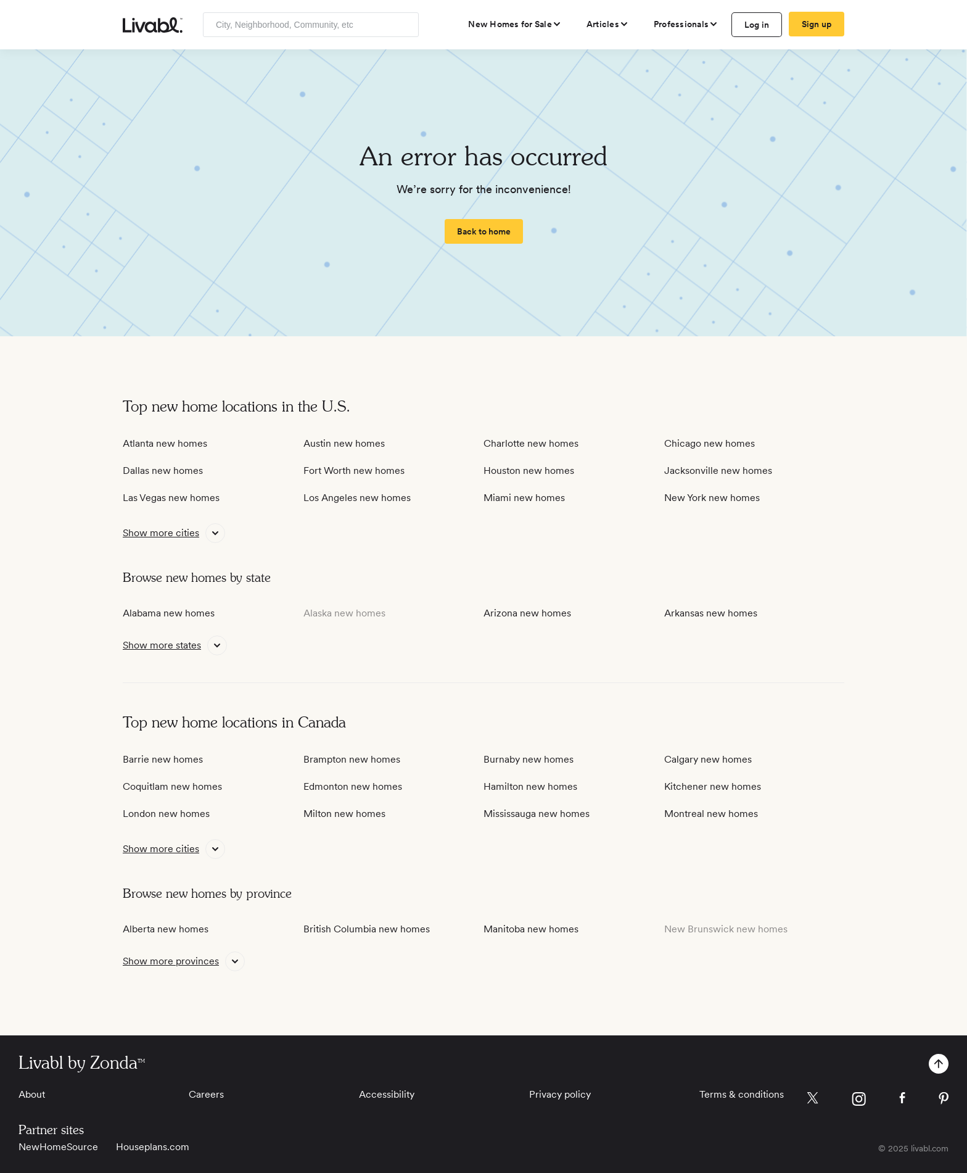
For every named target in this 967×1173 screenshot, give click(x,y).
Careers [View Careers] (206, 1094)
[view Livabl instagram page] (859, 1101)
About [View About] (32, 1094)
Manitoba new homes (531, 929)
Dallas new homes (163, 470)
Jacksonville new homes (718, 470)
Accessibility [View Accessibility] (386, 1094)
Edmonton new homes (352, 786)
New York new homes (712, 498)
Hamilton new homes (530, 786)
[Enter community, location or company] (311, 24)
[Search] (405, 24)
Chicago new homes (709, 443)
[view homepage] (153, 25)
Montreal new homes (711, 813)
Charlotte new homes (531, 443)
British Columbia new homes (366, 929)
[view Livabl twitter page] (812, 1100)
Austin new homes (344, 443)
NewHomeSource (58, 1147)
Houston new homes (529, 470)
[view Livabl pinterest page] (943, 1100)
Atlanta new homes (165, 443)
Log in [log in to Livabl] (757, 25)
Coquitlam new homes (172, 786)
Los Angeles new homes (357, 498)
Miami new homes (524, 498)
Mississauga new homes (537, 813)
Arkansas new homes (710, 613)
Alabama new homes (169, 613)
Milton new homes (344, 813)
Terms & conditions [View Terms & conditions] (741, 1094)
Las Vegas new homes (171, 498)
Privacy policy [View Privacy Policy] (560, 1094)
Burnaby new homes (529, 759)
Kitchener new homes (712, 786)
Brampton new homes (351, 759)
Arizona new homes (527, 613)
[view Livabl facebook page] (902, 1100)
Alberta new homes (165, 929)
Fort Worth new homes (354, 470)
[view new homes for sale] (515, 24)
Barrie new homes (163, 759)
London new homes (166, 813)
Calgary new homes (708, 759)
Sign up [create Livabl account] (817, 24)
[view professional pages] (686, 24)
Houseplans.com (152, 1147)
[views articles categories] (607, 24)
